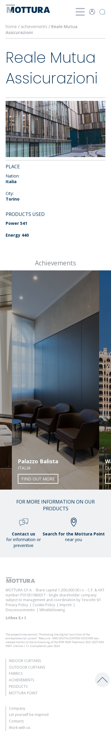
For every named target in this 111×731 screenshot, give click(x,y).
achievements (34, 26)
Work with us (19, 727)
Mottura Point (23, 693)
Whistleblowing (52, 609)
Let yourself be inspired (29, 714)
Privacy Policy (17, 604)
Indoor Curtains (25, 660)
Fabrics (15, 673)
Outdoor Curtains (27, 667)
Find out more (38, 479)
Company (17, 708)
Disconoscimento (20, 609)
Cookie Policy (44, 604)
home (11, 26)
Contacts (16, 721)
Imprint (65, 604)
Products (18, 686)
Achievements (21, 679)
